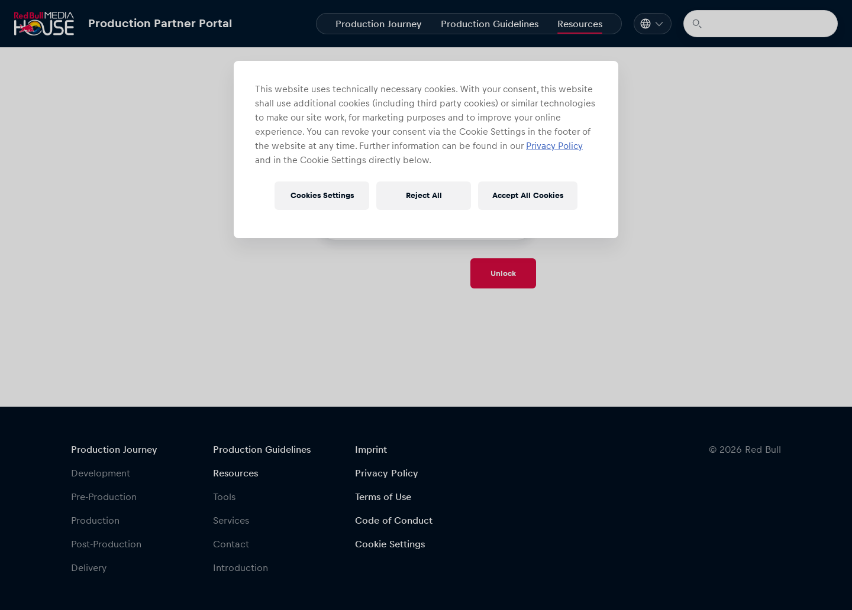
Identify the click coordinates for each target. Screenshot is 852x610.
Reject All (424, 195)
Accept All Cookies (527, 195)
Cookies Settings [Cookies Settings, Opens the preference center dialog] (322, 195)
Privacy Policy (554, 146)
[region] (426, 149)
